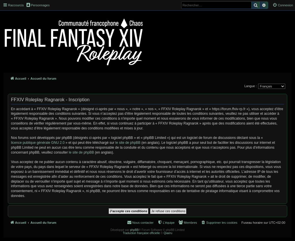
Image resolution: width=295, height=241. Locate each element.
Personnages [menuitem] (38, 5)
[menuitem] (283, 5)
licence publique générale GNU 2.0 (38, 143)
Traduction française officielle (141, 233)
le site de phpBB (127, 143)
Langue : (250, 86)
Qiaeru (168, 233)
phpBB (134, 230)
